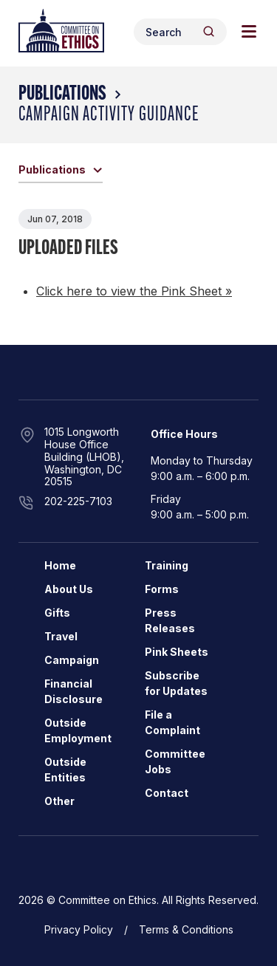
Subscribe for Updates (176, 683)
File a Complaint (172, 722)
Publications (62, 94)
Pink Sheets (176, 651)
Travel (61, 636)
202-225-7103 (78, 501)
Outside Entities (65, 770)
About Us (68, 589)
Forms (162, 589)
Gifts (57, 612)
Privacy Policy (78, 929)
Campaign (71, 660)
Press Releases (170, 620)
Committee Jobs (175, 761)
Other (59, 801)
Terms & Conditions (186, 929)
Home (60, 565)
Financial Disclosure (73, 691)
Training (166, 565)
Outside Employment (78, 730)
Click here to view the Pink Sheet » (134, 291)
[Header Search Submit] (208, 31)
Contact (166, 793)
